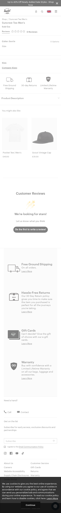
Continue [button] (30, 504)
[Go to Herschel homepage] (7, 11)
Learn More (52, 498)
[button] (36, 11)
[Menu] (56, 11)
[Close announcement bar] (57, 3)
